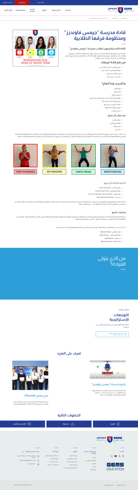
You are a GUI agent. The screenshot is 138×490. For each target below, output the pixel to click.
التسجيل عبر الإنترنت (7, 2)
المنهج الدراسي (32, 10)
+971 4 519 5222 (31, 464)
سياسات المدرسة (53, 461)
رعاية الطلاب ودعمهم (53, 464)
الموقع (94, 463)
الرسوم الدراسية (73, 464)
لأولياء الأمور (8, 10)
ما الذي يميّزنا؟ (56, 10)
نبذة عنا (94, 457)
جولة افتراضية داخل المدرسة (70, 467)
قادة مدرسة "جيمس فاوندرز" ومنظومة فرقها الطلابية (98, 18)
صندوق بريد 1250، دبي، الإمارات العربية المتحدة (26, 456)
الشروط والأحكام (109, 485)
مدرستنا (68, 10)
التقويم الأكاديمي (54, 458)
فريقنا (94, 466)
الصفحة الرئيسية (124, 18)
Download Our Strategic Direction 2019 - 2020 (117, 334)
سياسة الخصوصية (121, 485)
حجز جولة (65, 424)
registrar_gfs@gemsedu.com (27, 460)
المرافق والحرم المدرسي (90, 460)
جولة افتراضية (22, 2)
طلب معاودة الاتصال (72, 461)
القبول (44, 10)
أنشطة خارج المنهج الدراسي (51, 455)
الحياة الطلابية (20, 10)
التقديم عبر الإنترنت (19, 424)
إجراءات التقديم (73, 455)
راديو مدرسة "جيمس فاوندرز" (108, 384)
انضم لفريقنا (93, 469)
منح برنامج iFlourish (36, 395)
